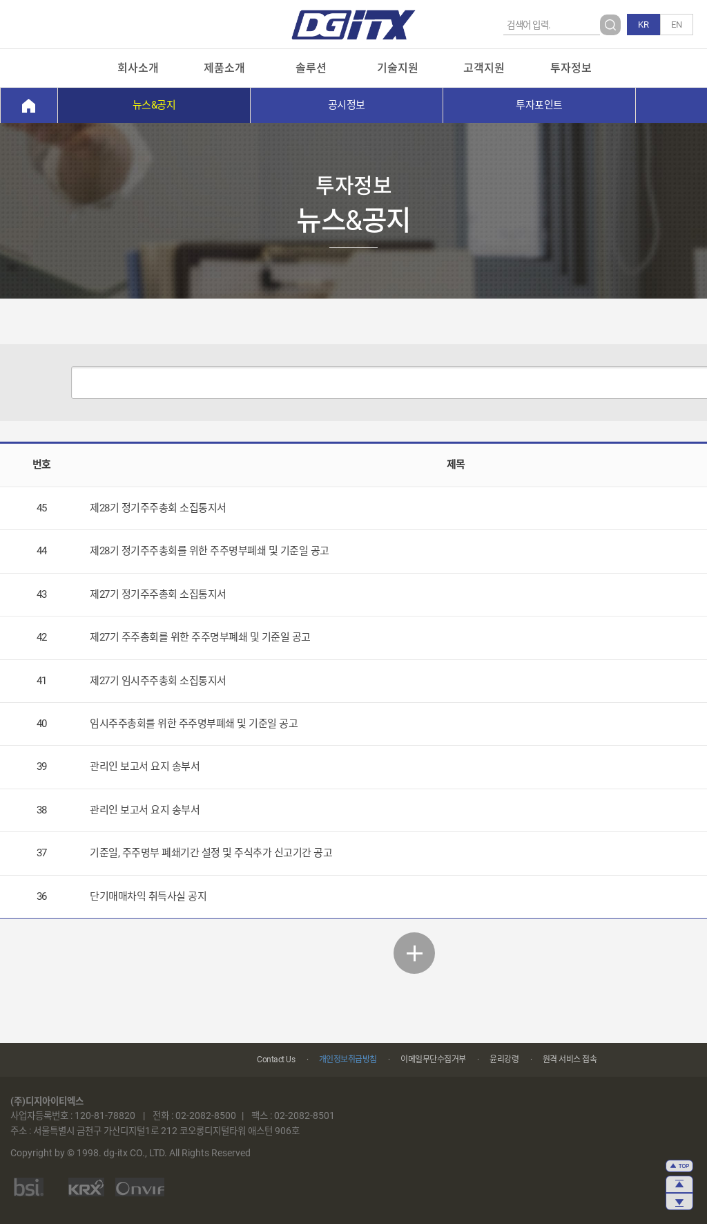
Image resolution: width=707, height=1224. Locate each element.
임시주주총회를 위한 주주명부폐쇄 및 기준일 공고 (194, 723)
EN (676, 24)
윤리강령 (504, 1059)
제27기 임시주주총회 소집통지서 (158, 681)
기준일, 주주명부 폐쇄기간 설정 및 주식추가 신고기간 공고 (211, 853)
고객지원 (484, 68)
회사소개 (138, 68)
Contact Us (276, 1059)
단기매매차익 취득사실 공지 (148, 896)
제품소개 (224, 68)
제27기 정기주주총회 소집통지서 (158, 594)
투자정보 (571, 68)
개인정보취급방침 (348, 1059)
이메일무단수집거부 (433, 1059)
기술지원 (397, 68)
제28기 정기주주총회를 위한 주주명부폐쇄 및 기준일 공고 (209, 551)
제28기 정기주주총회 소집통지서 (158, 508)
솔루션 (311, 68)
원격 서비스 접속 (570, 1059)
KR (643, 24)
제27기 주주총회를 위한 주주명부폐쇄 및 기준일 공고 (200, 637)
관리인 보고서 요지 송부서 (145, 766)
